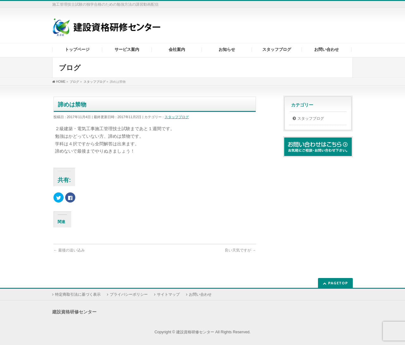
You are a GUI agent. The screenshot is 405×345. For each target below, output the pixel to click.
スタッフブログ (177, 117)
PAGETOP (338, 283)
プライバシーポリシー (129, 294)
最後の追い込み (69, 250)
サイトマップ (168, 294)
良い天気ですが (240, 250)
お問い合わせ (200, 294)
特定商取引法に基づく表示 (78, 294)
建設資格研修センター (195, 332)
